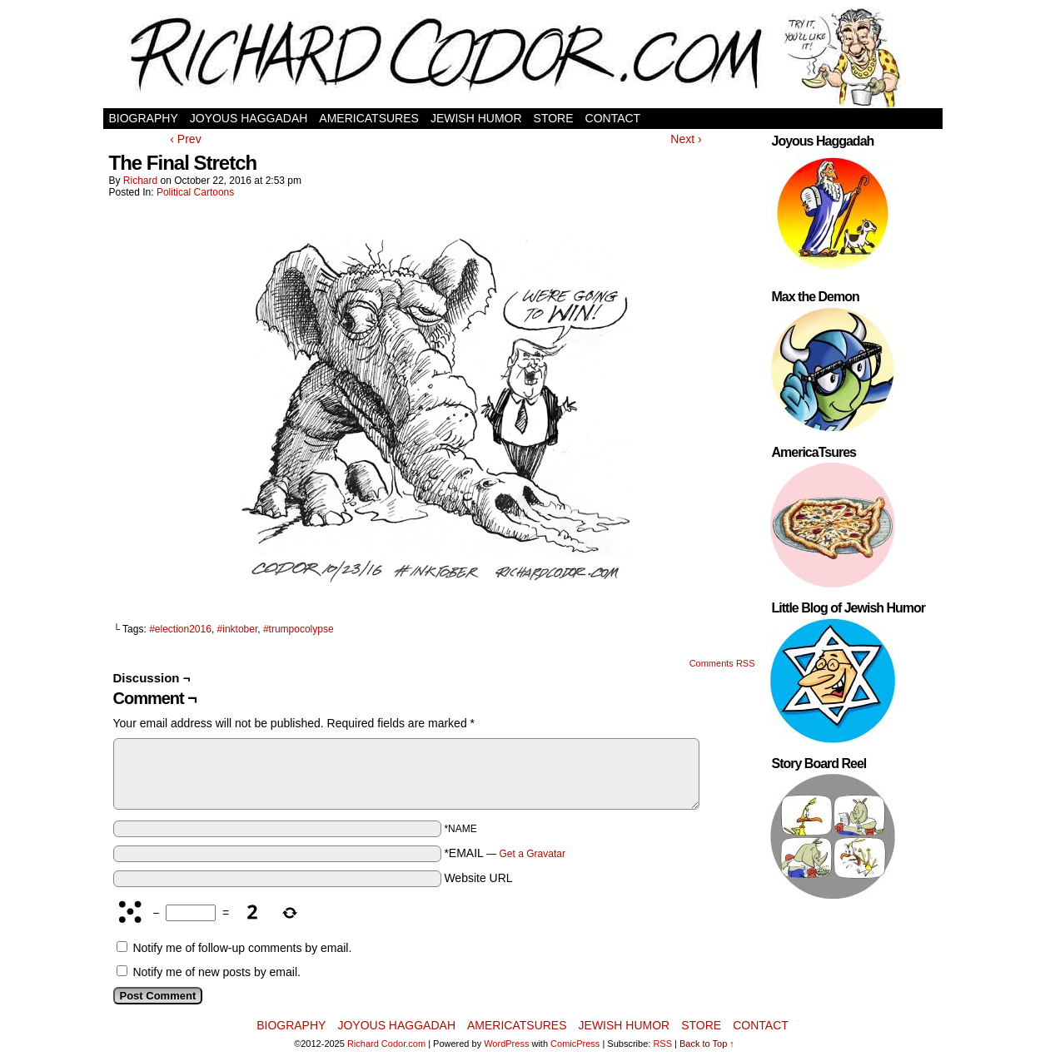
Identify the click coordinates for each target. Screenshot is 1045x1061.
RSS (662, 1044)
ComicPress (575, 1044)
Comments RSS (722, 663)
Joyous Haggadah (249, 118)
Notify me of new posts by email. (216, 972)
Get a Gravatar (532, 854)
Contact (613, 118)
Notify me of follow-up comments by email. (241, 947)
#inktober (237, 629)
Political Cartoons (195, 192)
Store (554, 118)
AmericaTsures (369, 118)
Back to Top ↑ (706, 1044)
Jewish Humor (476, 118)
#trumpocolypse (298, 629)
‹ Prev (185, 139)
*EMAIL (504, 853)
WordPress (506, 1044)
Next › (685, 139)
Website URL (478, 878)
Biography (143, 118)
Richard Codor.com (386, 1044)
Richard (140, 180)
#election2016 (180, 629)
